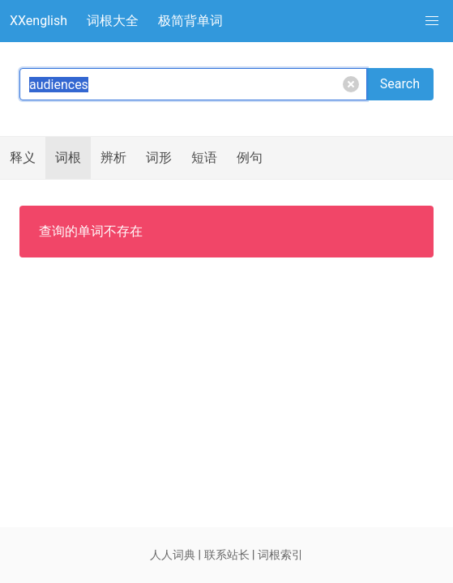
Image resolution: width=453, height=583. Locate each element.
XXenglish (38, 20)
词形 (159, 157)
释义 (23, 157)
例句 (250, 157)
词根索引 (280, 554)
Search (400, 83)
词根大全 (113, 20)
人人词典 (172, 554)
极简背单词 (190, 20)
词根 (68, 157)
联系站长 (227, 554)
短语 (204, 157)
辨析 (113, 157)
